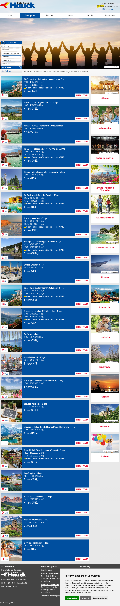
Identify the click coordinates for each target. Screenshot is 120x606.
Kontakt (90, 15)
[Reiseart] (11, 53)
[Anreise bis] (11, 50)
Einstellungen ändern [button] (100, 598)
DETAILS (61, 87)
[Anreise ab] (11, 46)
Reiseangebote (30, 15)
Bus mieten (50, 15)
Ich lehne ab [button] (85, 598)
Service (70, 15)
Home (10, 15)
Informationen (110, 15)
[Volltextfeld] (11, 64)
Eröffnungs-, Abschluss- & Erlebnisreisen (75, 71)
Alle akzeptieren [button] (72, 598)
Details (85, 95)
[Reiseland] (11, 56)
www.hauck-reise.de (45, 71)
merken (78, 95)
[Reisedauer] (11, 60)
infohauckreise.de (107, 9)
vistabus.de (13, 603)
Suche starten (6, 67)
